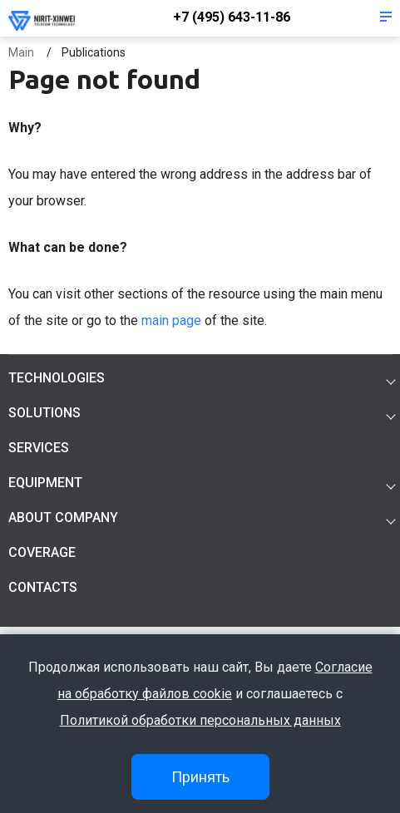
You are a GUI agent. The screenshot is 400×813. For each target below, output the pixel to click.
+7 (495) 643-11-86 (231, 17)
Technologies (56, 378)
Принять (200, 777)
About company (63, 517)
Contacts (42, 587)
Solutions (44, 413)
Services (38, 448)
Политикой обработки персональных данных (200, 720)
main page (171, 320)
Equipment (45, 482)
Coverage (42, 552)
